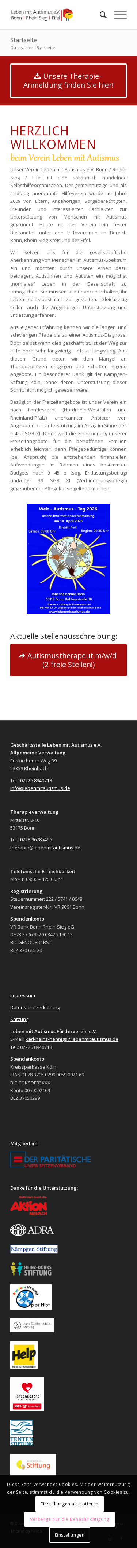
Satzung (19, 1019)
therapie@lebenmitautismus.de (45, 847)
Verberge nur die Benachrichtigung (69, 1519)
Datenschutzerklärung (35, 1007)
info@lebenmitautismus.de (40, 788)
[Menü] (117, 14)
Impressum (22, 995)
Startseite (23, 40)
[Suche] (99, 14)
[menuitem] (99, 14)
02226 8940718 (36, 780)
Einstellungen (70, 1535)
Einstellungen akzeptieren (70, 1504)
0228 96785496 (36, 839)
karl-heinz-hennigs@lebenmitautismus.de (72, 1039)
